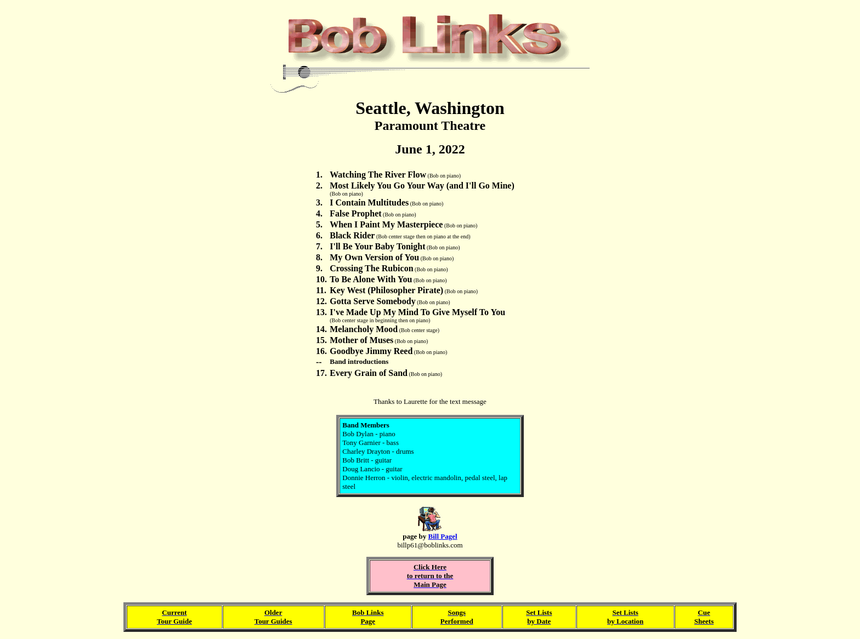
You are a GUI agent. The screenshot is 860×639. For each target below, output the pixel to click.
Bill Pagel (442, 536)
